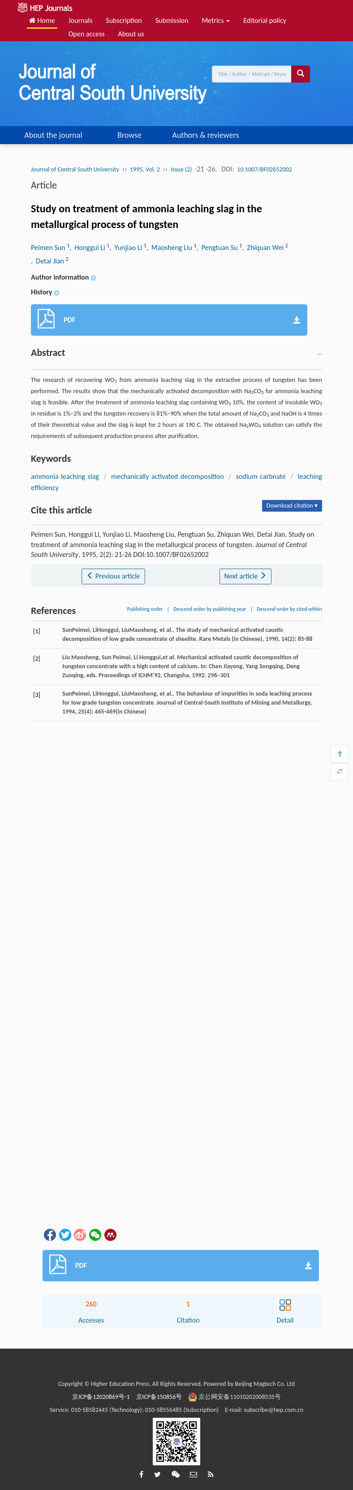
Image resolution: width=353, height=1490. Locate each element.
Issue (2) (181, 169)
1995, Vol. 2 (145, 169)
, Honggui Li (88, 247)
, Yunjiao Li (126, 247)
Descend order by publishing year (209, 609)
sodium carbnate (261, 476)
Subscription (124, 20)
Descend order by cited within (289, 609)
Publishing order (145, 609)
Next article (245, 576)
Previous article (113, 576)
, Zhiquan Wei (263, 247)
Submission (172, 20)
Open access (87, 34)
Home (42, 20)
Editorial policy (264, 20)
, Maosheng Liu (170, 247)
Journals (81, 20)
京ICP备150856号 (159, 1397)
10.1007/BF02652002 (264, 169)
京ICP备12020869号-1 (100, 1397)
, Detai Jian (48, 261)
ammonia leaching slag (65, 476)
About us (131, 34)
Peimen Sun (49, 247)
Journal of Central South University (75, 169)
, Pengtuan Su (218, 247)
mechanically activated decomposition (167, 476)
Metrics (216, 20)
